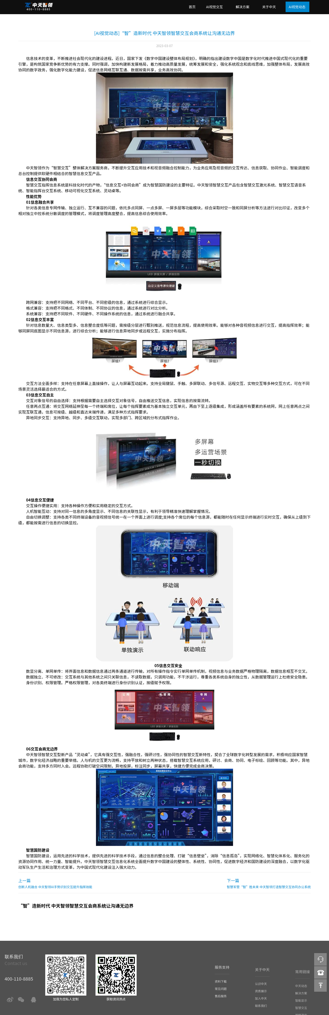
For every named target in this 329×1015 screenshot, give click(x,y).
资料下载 (221, 988)
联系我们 (261, 1012)
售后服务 (221, 1003)
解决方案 (242, 6)
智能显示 (301, 1007)
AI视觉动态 (297, 6)
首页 (192, 6)
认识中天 (261, 991)
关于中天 (269, 6)
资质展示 (261, 998)
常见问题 (221, 996)
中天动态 (301, 992)
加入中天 (261, 1005)
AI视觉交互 (214, 6)
